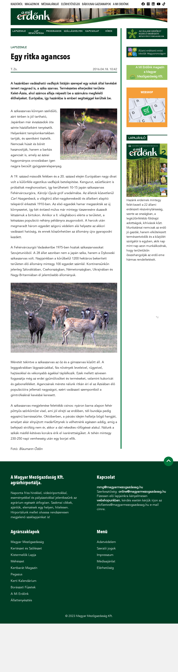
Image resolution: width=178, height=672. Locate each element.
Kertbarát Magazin (24, 568)
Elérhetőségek (70, 4)
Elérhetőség (105, 568)
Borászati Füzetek (23, 587)
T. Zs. (14, 69)
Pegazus (16, 574)
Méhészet (17, 561)
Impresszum (105, 555)
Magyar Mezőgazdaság (27, 542)
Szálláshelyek (73, 31)
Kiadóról (17, 4)
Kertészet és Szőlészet (26, 548)
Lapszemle (19, 31)
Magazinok (32, 4)
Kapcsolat (92, 31)
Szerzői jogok (106, 548)
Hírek (108, 31)
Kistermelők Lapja (23, 555)
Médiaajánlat (50, 4)
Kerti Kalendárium (23, 581)
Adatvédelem (106, 542)
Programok (54, 31)
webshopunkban (108, 500)
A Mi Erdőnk (121, 4)
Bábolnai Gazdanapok (96, 4)
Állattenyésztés (21, 600)
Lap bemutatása (36, 32)
